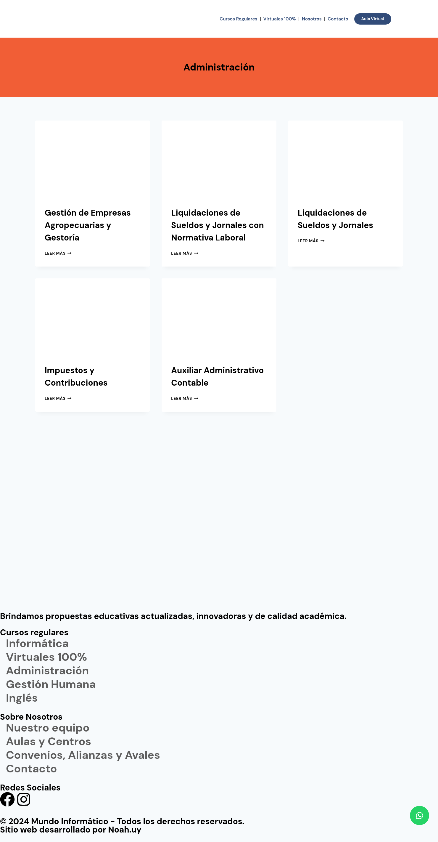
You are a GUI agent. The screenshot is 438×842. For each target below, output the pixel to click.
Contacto (338, 19)
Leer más (58, 253)
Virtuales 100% (279, 19)
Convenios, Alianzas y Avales (83, 755)
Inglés (22, 698)
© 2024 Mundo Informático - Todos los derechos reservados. (122, 821)
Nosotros (312, 19)
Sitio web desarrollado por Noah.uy (70, 829)
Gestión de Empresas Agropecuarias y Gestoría (88, 225)
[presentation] (92, 159)
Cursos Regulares (238, 19)
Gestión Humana (51, 684)
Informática (37, 643)
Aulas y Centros (48, 741)
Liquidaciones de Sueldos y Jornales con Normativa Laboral (217, 225)
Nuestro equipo (48, 728)
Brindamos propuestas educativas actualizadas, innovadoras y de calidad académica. (173, 616)
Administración (47, 671)
